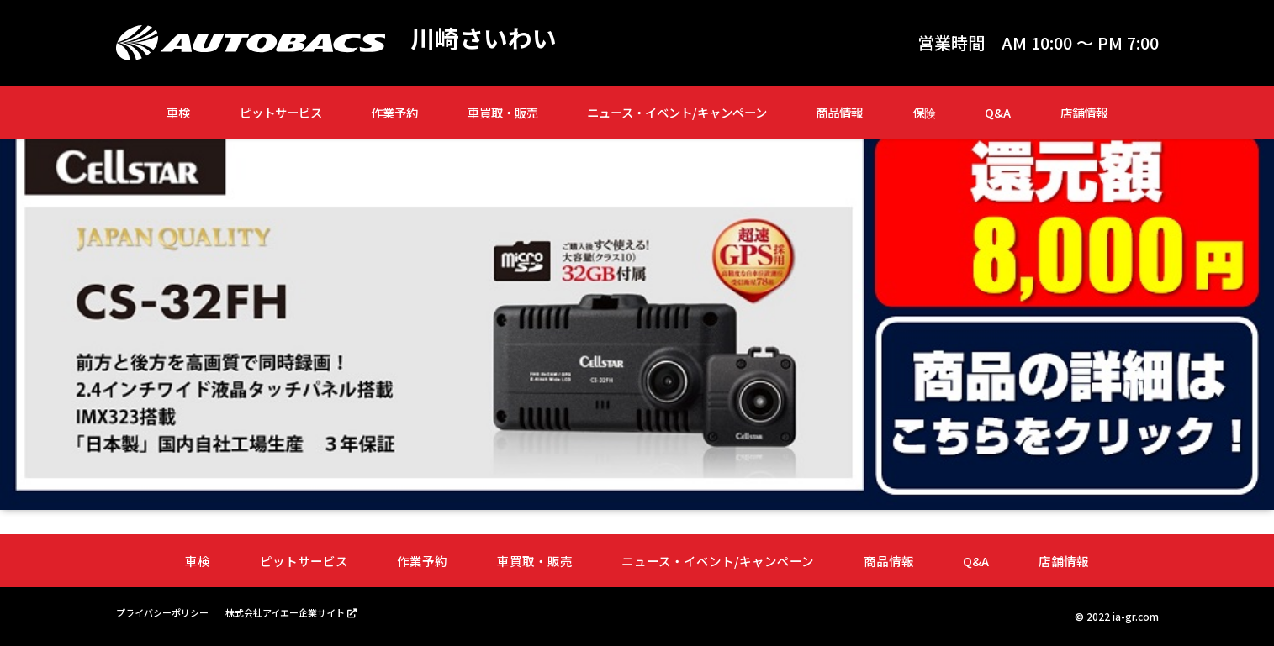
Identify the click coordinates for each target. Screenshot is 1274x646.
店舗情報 (1083, 112)
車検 (178, 112)
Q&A (998, 112)
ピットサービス (281, 112)
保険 (924, 112)
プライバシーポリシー (166, 612)
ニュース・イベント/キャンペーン (677, 112)
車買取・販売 (503, 112)
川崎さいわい (486, 38)
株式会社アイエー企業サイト (299, 612)
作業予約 (394, 112)
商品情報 (839, 112)
